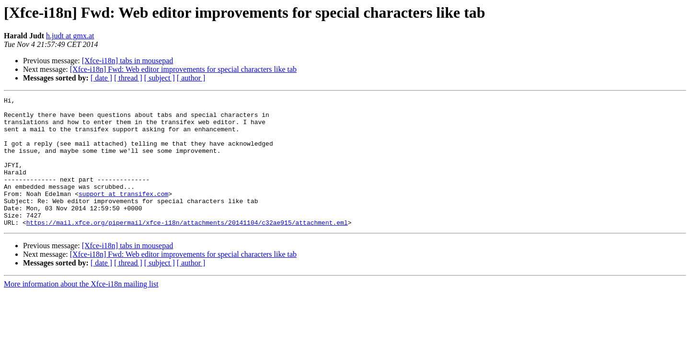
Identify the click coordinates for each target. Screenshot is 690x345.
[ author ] (191, 78)
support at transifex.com (123, 213)
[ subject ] (159, 78)
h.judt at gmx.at (70, 36)
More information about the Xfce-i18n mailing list (81, 310)
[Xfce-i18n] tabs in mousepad (127, 61)
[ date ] (101, 78)
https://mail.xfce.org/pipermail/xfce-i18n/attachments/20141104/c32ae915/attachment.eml (187, 248)
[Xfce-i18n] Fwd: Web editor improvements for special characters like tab (183, 69)
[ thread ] (128, 78)
